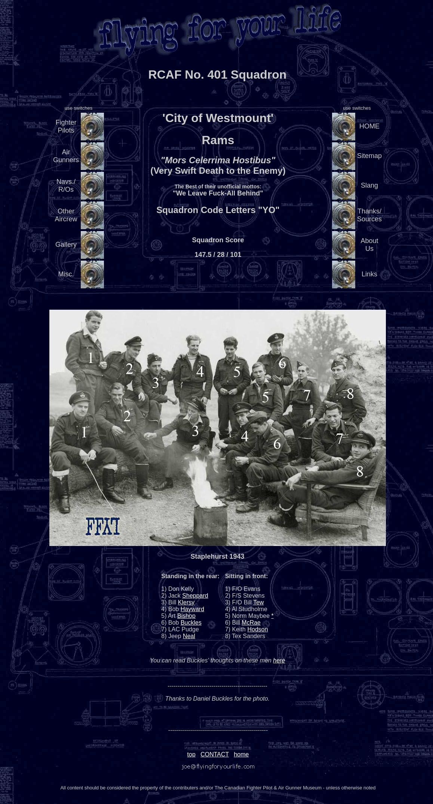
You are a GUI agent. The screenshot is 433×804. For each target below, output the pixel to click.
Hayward (192, 609)
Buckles (191, 622)
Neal (189, 636)
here (279, 660)
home (241, 754)
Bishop (186, 616)
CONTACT (214, 754)
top (191, 754)
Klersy (186, 602)
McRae (251, 622)
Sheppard (195, 595)
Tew (258, 602)
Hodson (257, 629)
